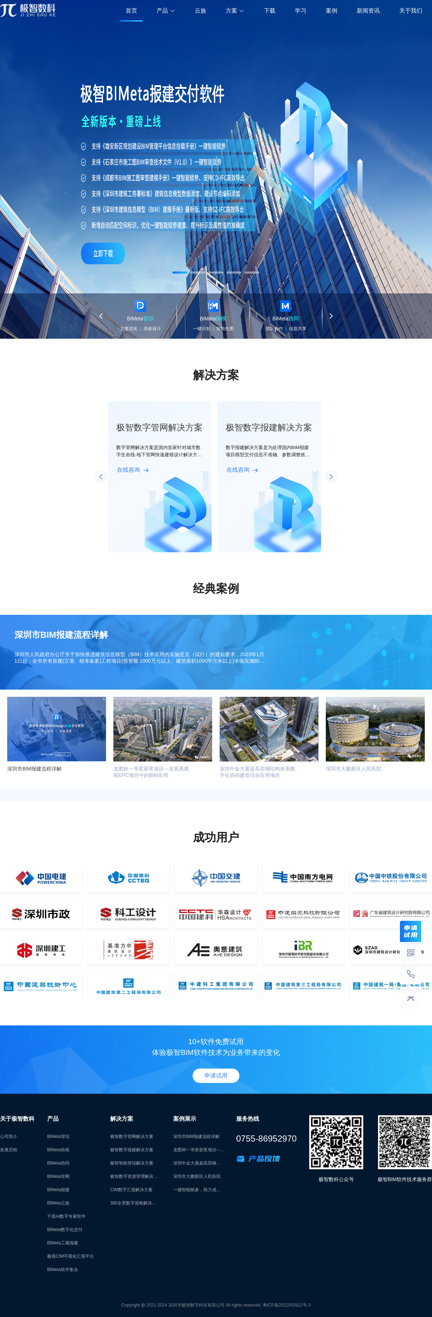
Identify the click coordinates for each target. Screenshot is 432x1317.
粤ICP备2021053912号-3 (287, 1305)
